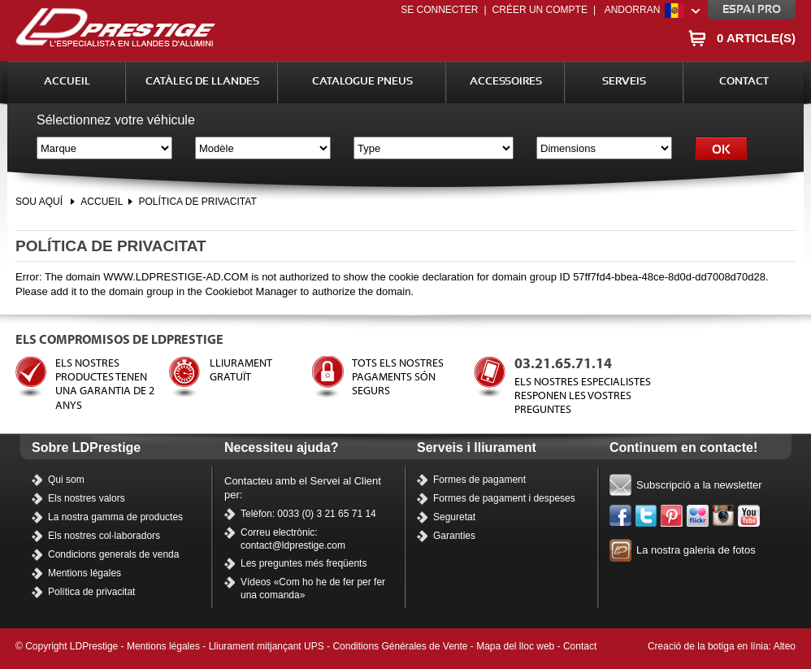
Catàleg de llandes (202, 81)
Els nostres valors (86, 498)
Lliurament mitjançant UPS (266, 646)
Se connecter (439, 9)
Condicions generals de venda (113, 554)
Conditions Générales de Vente (399, 646)
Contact (744, 81)
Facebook (620, 516)
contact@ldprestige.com (293, 545)
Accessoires (506, 81)
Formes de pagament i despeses (504, 498)
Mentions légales (84, 573)
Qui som (66, 479)
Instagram (724, 516)
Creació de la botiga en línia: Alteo (722, 646)
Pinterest (672, 516)
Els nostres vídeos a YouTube (749, 516)
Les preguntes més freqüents (303, 563)
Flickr (698, 516)
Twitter (646, 516)
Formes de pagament (479, 479)
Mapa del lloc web (515, 646)
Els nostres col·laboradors (104, 535)
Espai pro (751, 9)
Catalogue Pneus (362, 81)
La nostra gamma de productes (115, 517)
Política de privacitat (197, 201)
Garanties (454, 535)
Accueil (67, 81)
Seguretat (454, 517)
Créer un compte (540, 9)
